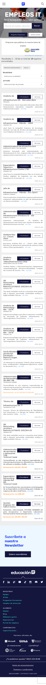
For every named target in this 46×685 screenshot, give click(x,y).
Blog (5, 614)
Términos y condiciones (23, 669)
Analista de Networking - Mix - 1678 (9, 307)
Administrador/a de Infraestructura (19, 146)
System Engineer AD (9, 504)
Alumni (6, 611)
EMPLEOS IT (23, 14)
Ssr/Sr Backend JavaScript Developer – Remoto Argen (10, 354)
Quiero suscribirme (18, 554)
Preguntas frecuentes (12, 600)
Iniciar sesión (35, 35)
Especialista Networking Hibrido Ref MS (8, 479)
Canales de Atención (12, 603)
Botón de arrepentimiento (23, 665)
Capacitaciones (9, 630)
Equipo (6, 594)
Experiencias (8, 620)
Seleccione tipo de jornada (14, 84)
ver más (23, 109)
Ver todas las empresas (33, 55)
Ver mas (37, 97)
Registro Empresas (18, 35)
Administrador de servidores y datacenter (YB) (10, 452)
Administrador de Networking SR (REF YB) (10, 378)
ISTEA (5, 597)
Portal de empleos (11, 623)
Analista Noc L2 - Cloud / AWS (9, 236)
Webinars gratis (10, 617)
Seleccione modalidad (12, 76)
